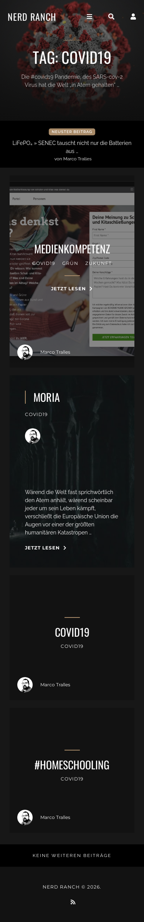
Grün (70, 263)
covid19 (43, 263)
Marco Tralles (43, 352)
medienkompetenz (72, 248)
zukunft (98, 263)
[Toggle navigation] (89, 16)
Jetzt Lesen (72, 288)
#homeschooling (72, 764)
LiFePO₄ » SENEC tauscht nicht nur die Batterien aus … (73, 151)
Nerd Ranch (32, 16)
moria (46, 397)
